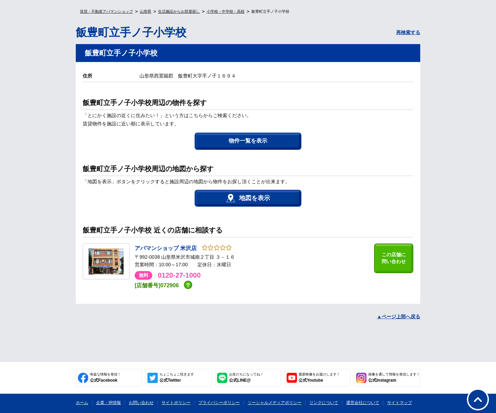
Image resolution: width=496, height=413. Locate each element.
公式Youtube (319, 377)
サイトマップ (399, 402)
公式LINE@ (246, 377)
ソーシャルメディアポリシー (274, 402)
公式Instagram (394, 377)
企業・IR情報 (108, 402)
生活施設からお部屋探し (179, 11)
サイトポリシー (176, 402)
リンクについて (323, 402)
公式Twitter (176, 377)
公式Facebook (105, 377)
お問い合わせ (141, 402)
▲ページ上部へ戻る (398, 316)
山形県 (145, 11)
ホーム (82, 402)
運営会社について (362, 402)
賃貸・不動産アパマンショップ (106, 11)
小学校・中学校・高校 (226, 11)
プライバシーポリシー (219, 402)
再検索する (408, 32)
